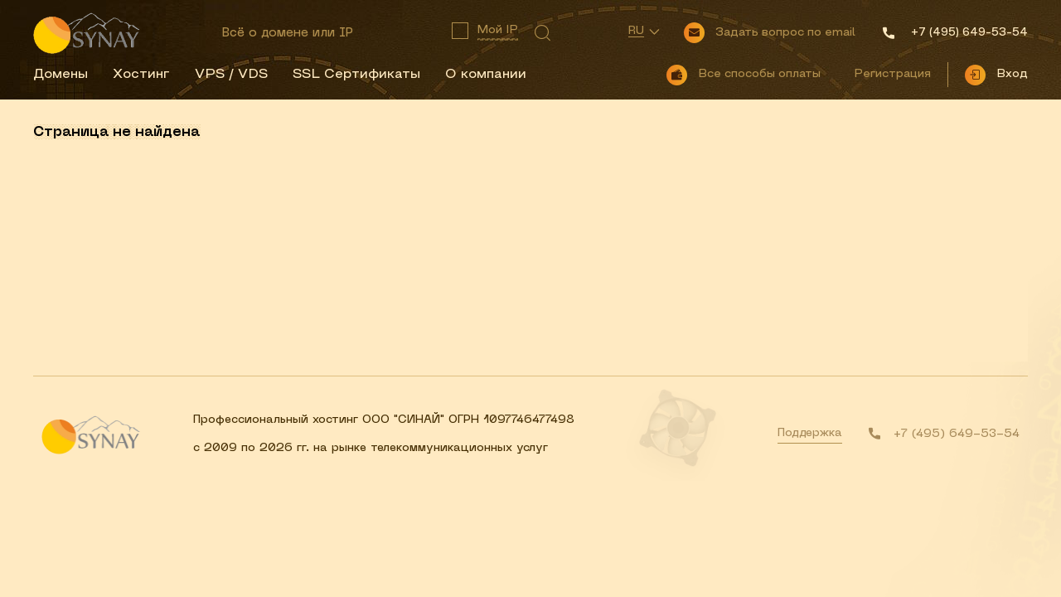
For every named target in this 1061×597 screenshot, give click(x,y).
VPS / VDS (231, 74)
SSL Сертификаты (356, 74)
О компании (485, 74)
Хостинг (141, 74)
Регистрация (892, 74)
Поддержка (810, 433)
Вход (1012, 74)
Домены (60, 74)
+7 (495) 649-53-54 (957, 434)
